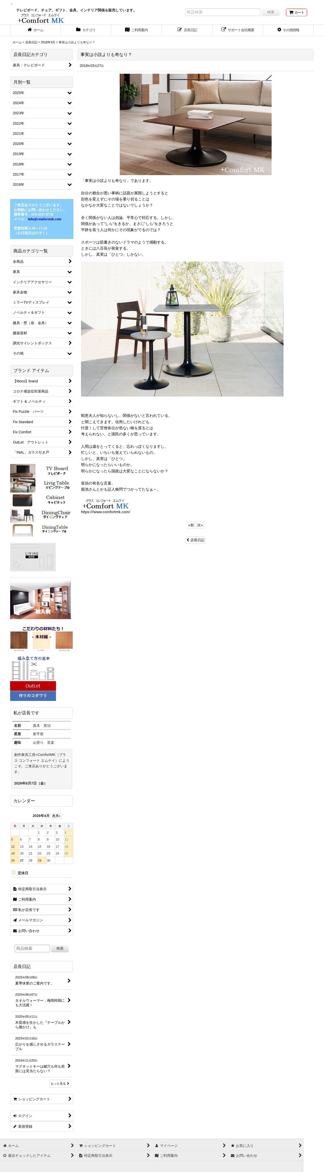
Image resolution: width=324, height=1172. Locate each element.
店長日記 (196, 540)
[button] (288, 30)
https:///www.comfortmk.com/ (105, 512)
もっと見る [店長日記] (60, 1083)
